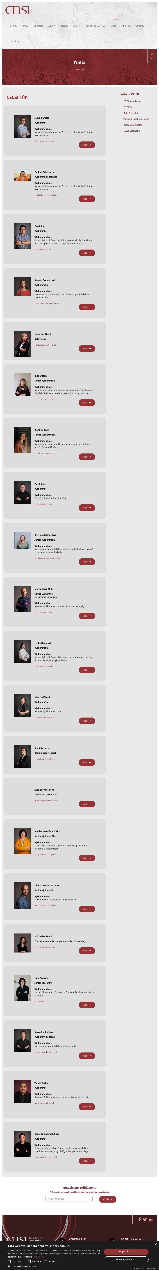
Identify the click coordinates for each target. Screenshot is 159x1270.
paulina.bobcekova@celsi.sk (46, 195)
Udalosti (77, 25)
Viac (87, 144)
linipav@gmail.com (42, 1001)
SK (152, 53)
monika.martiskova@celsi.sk (46, 854)
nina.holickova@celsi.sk (44, 717)
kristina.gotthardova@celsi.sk (47, 558)
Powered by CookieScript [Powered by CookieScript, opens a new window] (145, 1268)
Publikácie (38, 25)
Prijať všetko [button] (126, 1251)
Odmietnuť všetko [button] (126, 1259)
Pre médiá (126, 25)
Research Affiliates (132, 124)
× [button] (155, 1244)
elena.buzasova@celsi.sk (45, 345)
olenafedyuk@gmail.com (44, 453)
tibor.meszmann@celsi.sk (45, 905)
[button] (54, 1266)
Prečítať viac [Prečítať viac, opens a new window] (38, 1256)
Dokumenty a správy (96, 25)
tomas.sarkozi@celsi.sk (44, 1103)
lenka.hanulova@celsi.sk (44, 666)
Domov (13, 25)
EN (152, 58)
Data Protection (131, 113)
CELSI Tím (128, 107)
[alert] (79, 1255)
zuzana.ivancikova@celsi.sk (46, 800)
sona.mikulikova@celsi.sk (45, 947)
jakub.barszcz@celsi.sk (44, 141)
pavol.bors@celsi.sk (42, 249)
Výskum (51, 25)
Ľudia (113, 25)
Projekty (64, 25)
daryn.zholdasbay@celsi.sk (45, 1052)
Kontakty (139, 25)
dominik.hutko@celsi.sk (44, 759)
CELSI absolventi (131, 130)
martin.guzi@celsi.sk (43, 612)
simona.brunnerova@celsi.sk (46, 303)
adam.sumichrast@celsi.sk (45, 1157)
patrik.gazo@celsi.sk (43, 504)
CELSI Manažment (132, 101)
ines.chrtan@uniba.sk (43, 399)
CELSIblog (15, 41)
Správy (25, 25)
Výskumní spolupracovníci (136, 119)
